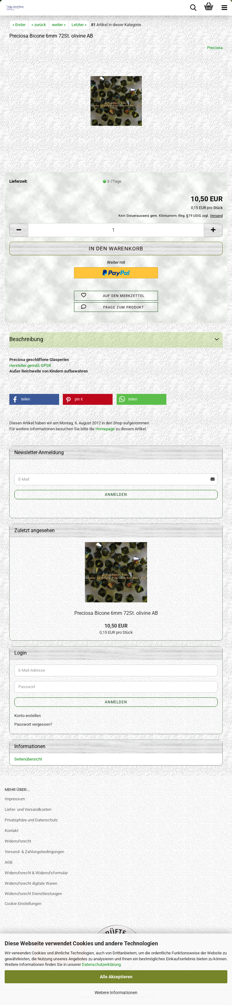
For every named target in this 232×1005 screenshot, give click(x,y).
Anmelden (116, 494)
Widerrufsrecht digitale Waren (31, 883)
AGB (8, 862)
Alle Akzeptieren (116, 976)
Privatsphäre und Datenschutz (31, 820)
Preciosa (215, 47)
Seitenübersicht (28, 759)
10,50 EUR (116, 626)
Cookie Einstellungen (23, 903)
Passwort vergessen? (33, 724)
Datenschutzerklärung (101, 964)
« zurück (38, 24)
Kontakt (11, 830)
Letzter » (79, 24)
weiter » (59, 24)
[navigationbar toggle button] (224, 8)
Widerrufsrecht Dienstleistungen (33, 893)
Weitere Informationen (116, 992)
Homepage (105, 429)
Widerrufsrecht (18, 841)
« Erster (19, 24)
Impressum (15, 799)
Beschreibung (26, 339)
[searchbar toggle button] (193, 8)
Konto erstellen (27, 715)
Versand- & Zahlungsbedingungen (34, 851)
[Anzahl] (116, 230)
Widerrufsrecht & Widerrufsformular (36, 872)
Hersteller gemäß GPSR (30, 365)
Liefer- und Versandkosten (28, 809)
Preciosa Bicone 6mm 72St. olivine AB (116, 613)
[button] (18, 230)
